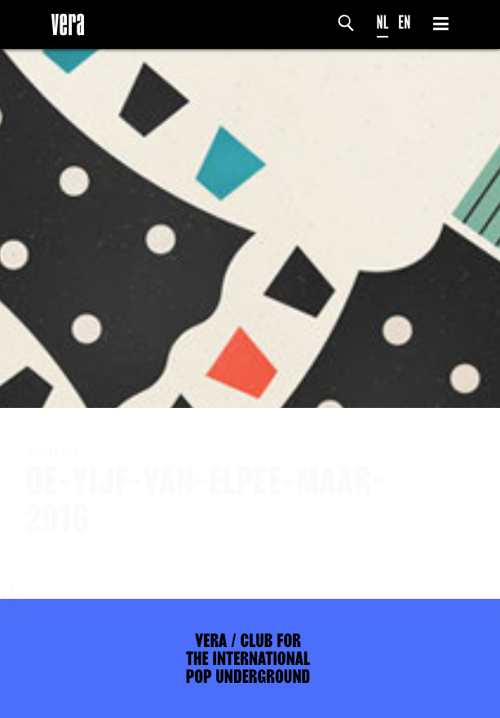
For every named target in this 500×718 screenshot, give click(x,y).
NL (383, 22)
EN (404, 22)
